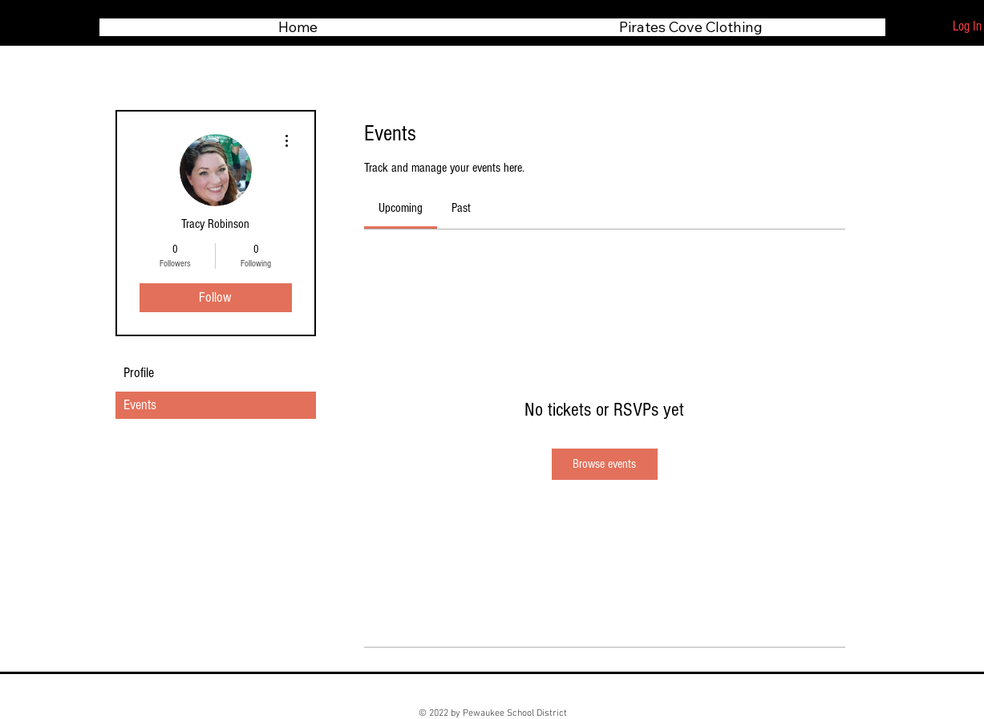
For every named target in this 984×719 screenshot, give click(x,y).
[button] (690, 27)
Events (140, 404)
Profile (139, 372)
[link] (401, 208)
